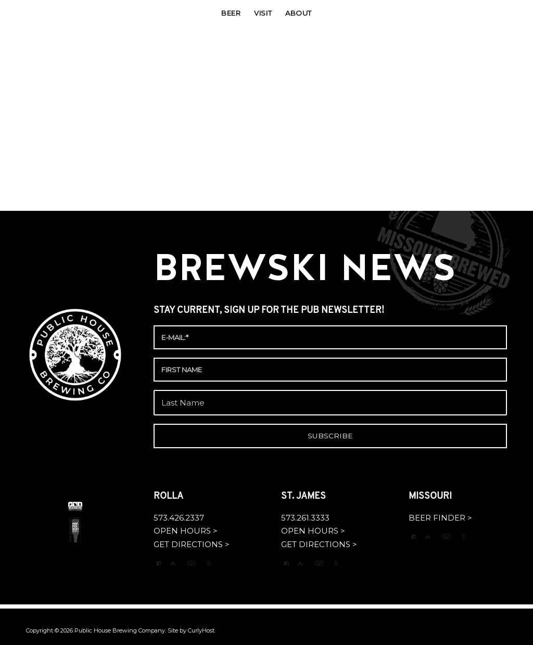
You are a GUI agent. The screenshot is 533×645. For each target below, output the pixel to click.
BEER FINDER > (440, 518)
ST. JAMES (304, 496)
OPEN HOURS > (186, 531)
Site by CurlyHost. (191, 630)
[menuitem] (230, 13)
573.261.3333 (305, 518)
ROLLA (169, 496)
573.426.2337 (179, 518)
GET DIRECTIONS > (192, 544)
